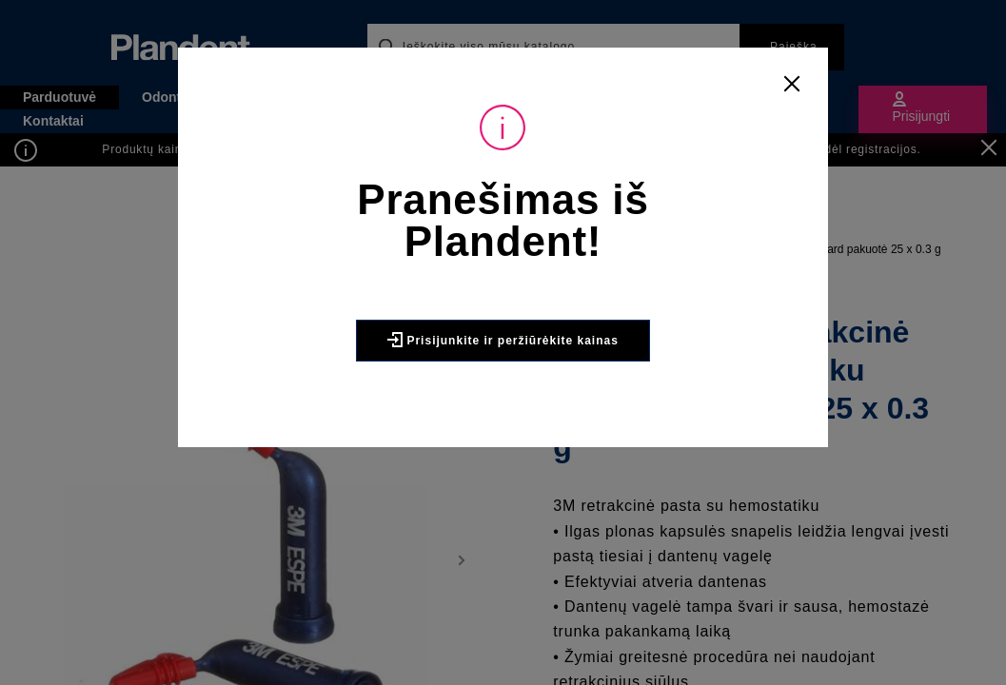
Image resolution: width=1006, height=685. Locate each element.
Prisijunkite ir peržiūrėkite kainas (503, 339)
